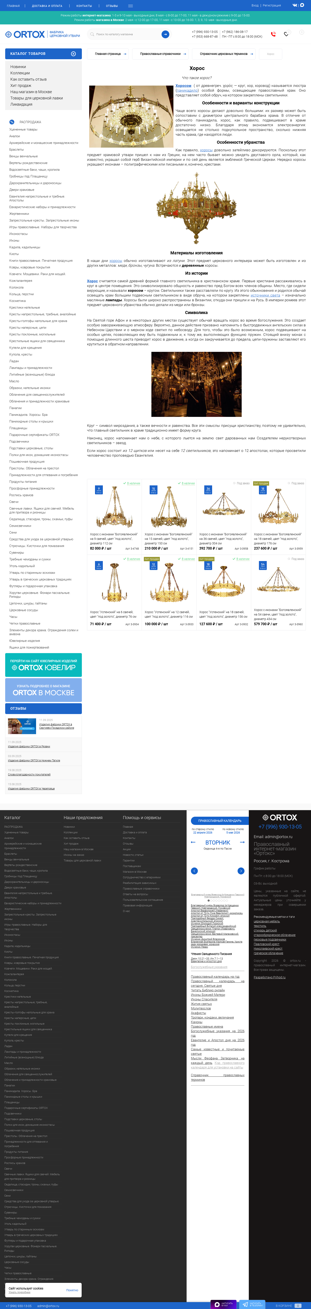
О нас (126, 911)
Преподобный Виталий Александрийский (213, 926)
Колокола (10, 979)
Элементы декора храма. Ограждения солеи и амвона (28, 1281)
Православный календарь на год (215, 977)
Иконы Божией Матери (208, 995)
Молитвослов (201, 1008)
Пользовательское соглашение (143, 899)
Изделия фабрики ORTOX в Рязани (29, 746)
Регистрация (272, 5)
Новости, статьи (133, 854)
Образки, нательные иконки (22, 1068)
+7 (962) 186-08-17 (235, 31)
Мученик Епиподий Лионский (207, 923)
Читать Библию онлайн (208, 990)
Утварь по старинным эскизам (24, 1229)
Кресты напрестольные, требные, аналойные (25, 1004)
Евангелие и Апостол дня (206, 961)
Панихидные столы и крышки (23, 1096)
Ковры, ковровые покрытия (22, 963)
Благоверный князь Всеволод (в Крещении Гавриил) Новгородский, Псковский (215, 906)
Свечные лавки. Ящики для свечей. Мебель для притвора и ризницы (32, 1176)
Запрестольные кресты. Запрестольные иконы (30, 917)
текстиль (260, 926)
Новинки (18, 66)
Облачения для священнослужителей (28, 1074)
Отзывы (112, 6)
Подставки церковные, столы (23, 1119)
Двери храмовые (15, 887)
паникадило (187, 90)
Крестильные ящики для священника (28, 1029)
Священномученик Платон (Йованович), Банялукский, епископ (213, 930)
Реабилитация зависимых (139, 883)
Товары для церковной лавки (36, 98)
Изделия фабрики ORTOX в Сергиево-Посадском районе (56, 726)
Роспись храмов (14, 1163)
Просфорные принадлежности (23, 1157)
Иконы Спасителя (204, 999)
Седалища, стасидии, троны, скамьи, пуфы (31, 1184)
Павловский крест (266, 944)
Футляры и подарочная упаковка (25, 1240)
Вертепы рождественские (20, 865)
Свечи (8, 1168)
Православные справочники (141, 888)
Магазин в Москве (135, 871)
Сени (7, 1195)
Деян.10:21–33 (200, 958)
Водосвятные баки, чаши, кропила (26, 870)
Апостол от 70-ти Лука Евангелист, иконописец (217, 913)
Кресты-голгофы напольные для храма (29, 1012)
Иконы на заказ (74, 854)
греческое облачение (268, 953)
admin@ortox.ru (278, 836)
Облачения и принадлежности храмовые (30, 1079)
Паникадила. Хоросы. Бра (20, 1091)
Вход (255, 5)
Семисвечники (13, 1190)
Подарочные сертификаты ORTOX (26, 1108)
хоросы (206, 150)
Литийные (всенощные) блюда (24, 1057)
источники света (265, 295)
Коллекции (20, 73)
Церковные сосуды (16, 1262)
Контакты (84, 6)
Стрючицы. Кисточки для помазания (27, 1207)
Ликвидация (21, 104)
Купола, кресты (14, 1040)
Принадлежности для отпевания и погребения (26, 1144)
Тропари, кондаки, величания (212, 1017)
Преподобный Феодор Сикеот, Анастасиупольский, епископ (207, 919)
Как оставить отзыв (28, 79)
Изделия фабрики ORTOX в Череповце (31, 788)
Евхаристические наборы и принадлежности (32, 903)
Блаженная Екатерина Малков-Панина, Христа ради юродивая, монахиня (216, 943)
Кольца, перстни (14, 985)
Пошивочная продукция (19, 1130)
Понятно (72, 1290)
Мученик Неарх (199, 947)
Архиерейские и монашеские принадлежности (23, 846)
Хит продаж (20, 85)
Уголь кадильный (15, 1223)
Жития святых (201, 1004)
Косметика (11, 991)
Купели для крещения (18, 1034)
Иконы (8, 940)
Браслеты (10, 853)
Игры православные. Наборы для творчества (25, 927)
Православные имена (207, 1026)
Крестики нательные (17, 996)
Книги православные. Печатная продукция (31, 957)
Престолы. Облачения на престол (25, 1136)
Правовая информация (137, 905)
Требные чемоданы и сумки (22, 1218)
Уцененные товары (16, 832)
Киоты (8, 951)
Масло (8, 1063)
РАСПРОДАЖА (13, 826)
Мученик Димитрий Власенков (208, 939)
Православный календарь (219, 821)
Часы (7, 1267)
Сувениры (10, 1212)
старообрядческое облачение (274, 935)
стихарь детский (265, 930)
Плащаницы (12, 1102)
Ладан (8, 1046)
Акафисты (198, 1013)
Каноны (196, 1022)
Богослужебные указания (209, 967)
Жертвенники (12, 908)
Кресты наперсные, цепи (20, 1018)
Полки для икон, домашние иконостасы (29, 1124)
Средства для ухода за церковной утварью (31, 1201)
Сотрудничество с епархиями (141, 877)
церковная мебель (267, 921)
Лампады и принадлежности (22, 1051)
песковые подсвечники (270, 939)
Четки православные (18, 1273)
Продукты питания (16, 1151)
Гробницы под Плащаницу (20, 876)
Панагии (9, 1085)
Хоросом (183, 85)
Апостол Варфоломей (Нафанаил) (209, 910)
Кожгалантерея (14, 974)
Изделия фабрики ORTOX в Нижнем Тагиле (34, 760)
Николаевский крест (268, 948)
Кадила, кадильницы (17, 946)
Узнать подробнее (19, 1292)
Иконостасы (12, 934)
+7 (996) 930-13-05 (205, 31)
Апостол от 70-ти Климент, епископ (218, 895)
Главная (13, 6)
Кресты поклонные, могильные (24, 1023)
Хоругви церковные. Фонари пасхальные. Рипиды (30, 1248)
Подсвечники (12, 1113)
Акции (127, 849)
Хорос (92, 281)
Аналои (9, 838)
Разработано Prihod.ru (270, 977)
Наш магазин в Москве (31, 91)
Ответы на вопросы (135, 894)
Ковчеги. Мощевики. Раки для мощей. (28, 968)
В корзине (284, 1305)
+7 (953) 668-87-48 (205, 36)
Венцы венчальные (16, 859)
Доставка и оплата (47, 6)
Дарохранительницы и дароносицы (26, 881)
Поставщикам (132, 866)
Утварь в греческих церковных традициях (31, 1235)
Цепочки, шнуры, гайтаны (20, 1256)
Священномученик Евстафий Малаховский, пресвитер (215, 935)
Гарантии (129, 860)
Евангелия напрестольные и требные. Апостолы (28, 895)
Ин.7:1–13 (216, 958)
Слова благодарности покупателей (29, 774)
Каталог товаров (43, 53)
